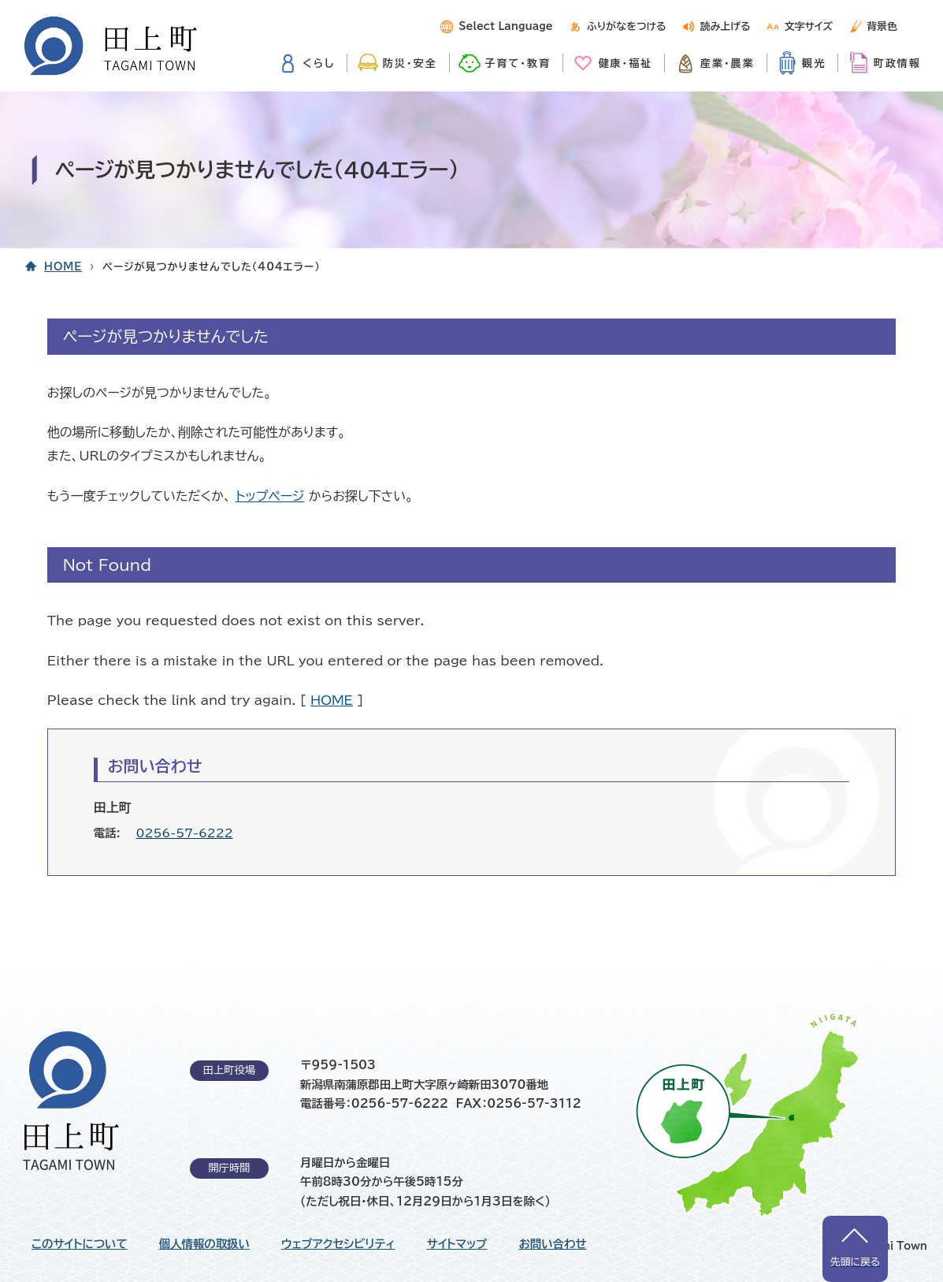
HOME (63, 267)
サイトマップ (457, 1244)
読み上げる (725, 26)
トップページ (270, 496)
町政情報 (897, 63)
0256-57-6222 (184, 833)
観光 (814, 63)
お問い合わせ (552, 1244)
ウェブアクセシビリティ (338, 1244)
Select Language (505, 26)
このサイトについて (80, 1244)
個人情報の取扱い (204, 1244)
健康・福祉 (625, 63)
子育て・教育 (517, 63)
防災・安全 (410, 63)
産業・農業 (727, 63)
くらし (319, 63)
